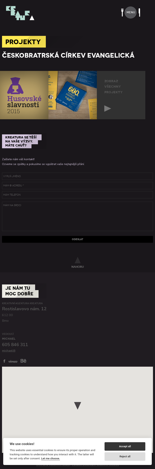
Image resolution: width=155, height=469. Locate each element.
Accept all (125, 446)
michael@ (9, 351)
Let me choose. (50, 458)
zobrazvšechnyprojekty (113, 86)
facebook (4, 361)
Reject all (124, 456)
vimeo (12, 361)
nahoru (77, 266)
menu (131, 12)
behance (23, 361)
